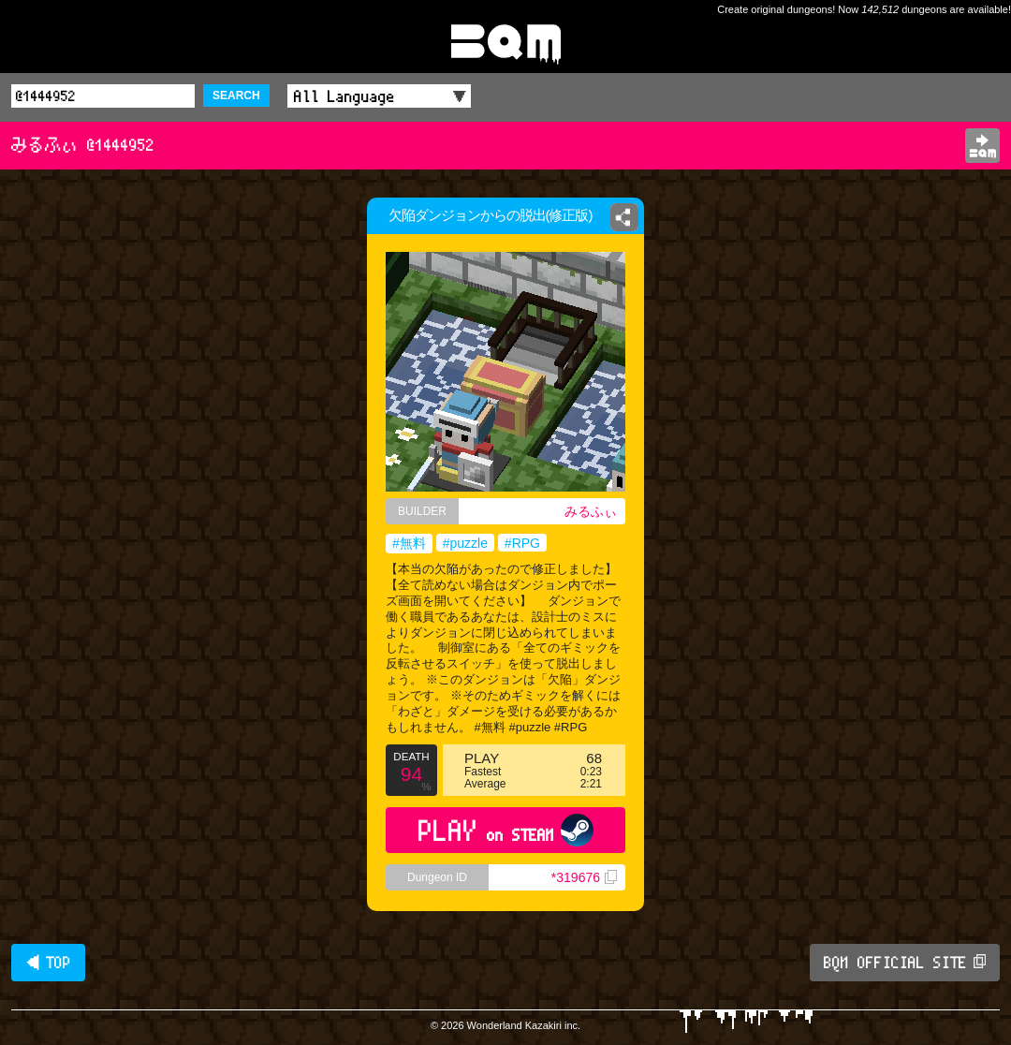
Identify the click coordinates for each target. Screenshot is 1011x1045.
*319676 (584, 877)
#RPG (522, 543)
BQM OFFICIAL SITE (905, 962)
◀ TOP (48, 962)
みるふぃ (590, 511)
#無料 (409, 543)
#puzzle (465, 543)
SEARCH (236, 95)
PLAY (505, 830)
